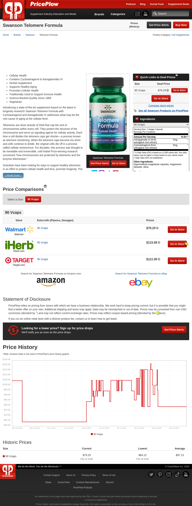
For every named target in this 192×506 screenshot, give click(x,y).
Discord (110, 480)
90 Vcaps (33, 197)
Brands (99, 14)
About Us (70, 473)
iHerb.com (18, 249)
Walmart (18, 232)
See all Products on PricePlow (163, 108)
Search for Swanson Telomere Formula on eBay (141, 271)
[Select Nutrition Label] (161, 123)
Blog (143, 4)
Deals (48, 480)
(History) (134, 26)
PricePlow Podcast (82, 486)
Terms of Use (109, 473)
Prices (134, 23)
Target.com (19, 263)
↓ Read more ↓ (13, 173)
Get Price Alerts (159, 24)
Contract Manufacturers (87, 480)
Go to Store (179, 88)
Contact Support (52, 473)
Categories (118, 14)
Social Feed (157, 4)
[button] (96, 174)
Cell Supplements (180, 35)
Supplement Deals (178, 4)
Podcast (131, 4)
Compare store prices (161, 103)
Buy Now (181, 24)
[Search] (170, 14)
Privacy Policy (89, 473)
